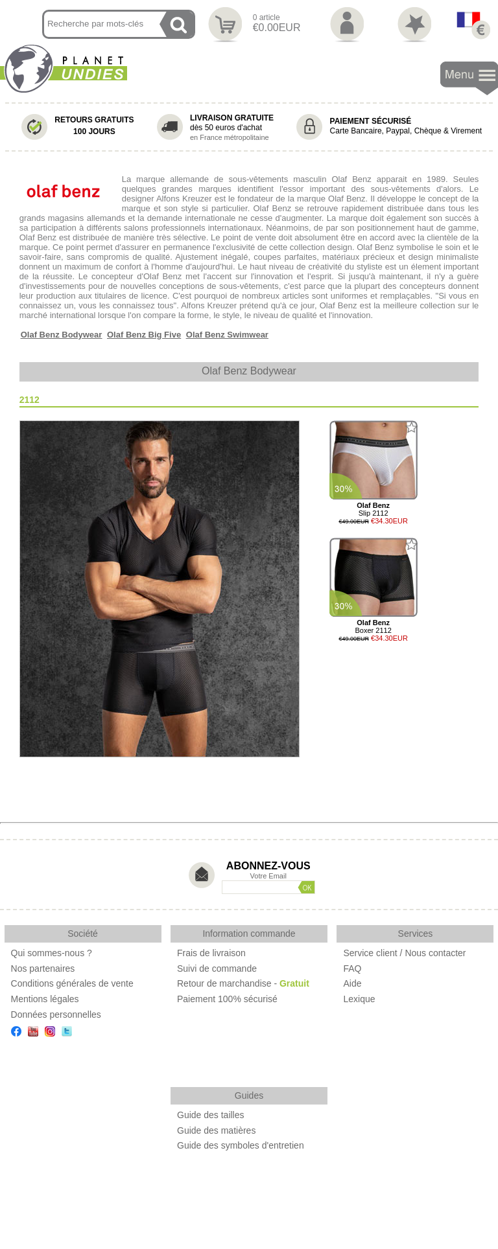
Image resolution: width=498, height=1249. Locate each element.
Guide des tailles (210, 1115)
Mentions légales (45, 999)
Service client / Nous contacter (404, 953)
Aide (352, 983)
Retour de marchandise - (243, 983)
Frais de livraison (211, 953)
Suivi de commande (217, 968)
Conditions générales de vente (72, 983)
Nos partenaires (43, 968)
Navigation (469, 79)
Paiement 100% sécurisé (227, 999)
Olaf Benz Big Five (144, 334)
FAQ (352, 968)
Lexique (359, 999)
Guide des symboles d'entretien (240, 1145)
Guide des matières (216, 1130)
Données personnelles (56, 1014)
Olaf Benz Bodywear (61, 334)
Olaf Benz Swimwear (227, 334)
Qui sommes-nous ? (51, 953)
